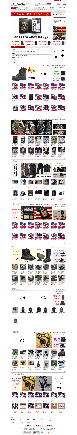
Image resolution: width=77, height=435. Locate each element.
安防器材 (24, 10)
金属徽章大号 (40, 9)
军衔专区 (32, 9)
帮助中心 (36, 0)
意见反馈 (38, 428)
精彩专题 (21, 0)
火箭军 (17, 9)
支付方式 (25, 428)
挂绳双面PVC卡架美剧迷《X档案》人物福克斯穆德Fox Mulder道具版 (64, 376)
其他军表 (14, 9)
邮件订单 (28, 422)
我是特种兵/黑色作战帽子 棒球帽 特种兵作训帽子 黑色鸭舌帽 (63, 163)
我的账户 (13, 0)
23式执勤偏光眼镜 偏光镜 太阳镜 (63, 367)
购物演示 (34, 428)
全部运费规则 (48, 428)
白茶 (53, 9)
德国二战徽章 (29, 9)
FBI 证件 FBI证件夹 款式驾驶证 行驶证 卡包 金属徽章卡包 (62, 69)
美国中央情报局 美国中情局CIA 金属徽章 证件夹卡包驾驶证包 (63, 67)
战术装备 (49, 9)
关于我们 (41, 428)
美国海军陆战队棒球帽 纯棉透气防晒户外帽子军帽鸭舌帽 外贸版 (63, 165)
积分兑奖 (24, 0)
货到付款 (35, 419)
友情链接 (55, 428)
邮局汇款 (35, 422)
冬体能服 (21, 9)
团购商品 (28, 0)
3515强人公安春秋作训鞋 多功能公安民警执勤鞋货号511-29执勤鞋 (63, 250)
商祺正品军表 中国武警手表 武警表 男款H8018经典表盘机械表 (63, 122)
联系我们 (44, 428)
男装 (16, 10)
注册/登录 (13, 419)
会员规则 (31, 428)
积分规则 (13, 422)
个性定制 (30, 10)
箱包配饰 (27, 10)
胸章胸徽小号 (36, 9)
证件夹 (24, 9)
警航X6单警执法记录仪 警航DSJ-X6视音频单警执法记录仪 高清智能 (64, 291)
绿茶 (51, 9)
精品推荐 (50, 10)
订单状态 (28, 428)
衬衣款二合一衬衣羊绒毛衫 (24, 197)
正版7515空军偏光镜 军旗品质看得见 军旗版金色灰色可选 (62, 334)
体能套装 (19, 9)
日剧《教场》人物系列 (45, 9)
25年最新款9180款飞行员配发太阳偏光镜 (26, 356)
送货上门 (21, 419)
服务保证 (42, 419)
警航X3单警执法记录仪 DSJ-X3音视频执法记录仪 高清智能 (62, 293)
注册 (24, 5)
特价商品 (53, 10)
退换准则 (42, 422)
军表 (13, 10)
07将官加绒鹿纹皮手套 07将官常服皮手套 (49, 367)
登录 (21, 5)
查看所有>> (64, 65)
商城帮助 (51, 428)
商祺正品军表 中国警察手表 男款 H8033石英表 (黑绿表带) (62, 121)
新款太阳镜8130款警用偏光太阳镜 (40, 356)
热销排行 (58, 10)
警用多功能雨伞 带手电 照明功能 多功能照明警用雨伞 (62, 335)
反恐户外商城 (41, 0)
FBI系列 (19, 10)
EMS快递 (21, 422)
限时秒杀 (32, 0)
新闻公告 (17, 0)
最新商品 (47, 10)
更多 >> (64, 115)
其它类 (26, 9)
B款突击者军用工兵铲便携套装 (16, 313)
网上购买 (28, 419)
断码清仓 (55, 10)
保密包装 (22, 428)
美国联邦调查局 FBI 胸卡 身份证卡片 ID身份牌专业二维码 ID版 (63, 378)
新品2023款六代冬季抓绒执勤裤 (63, 197)
